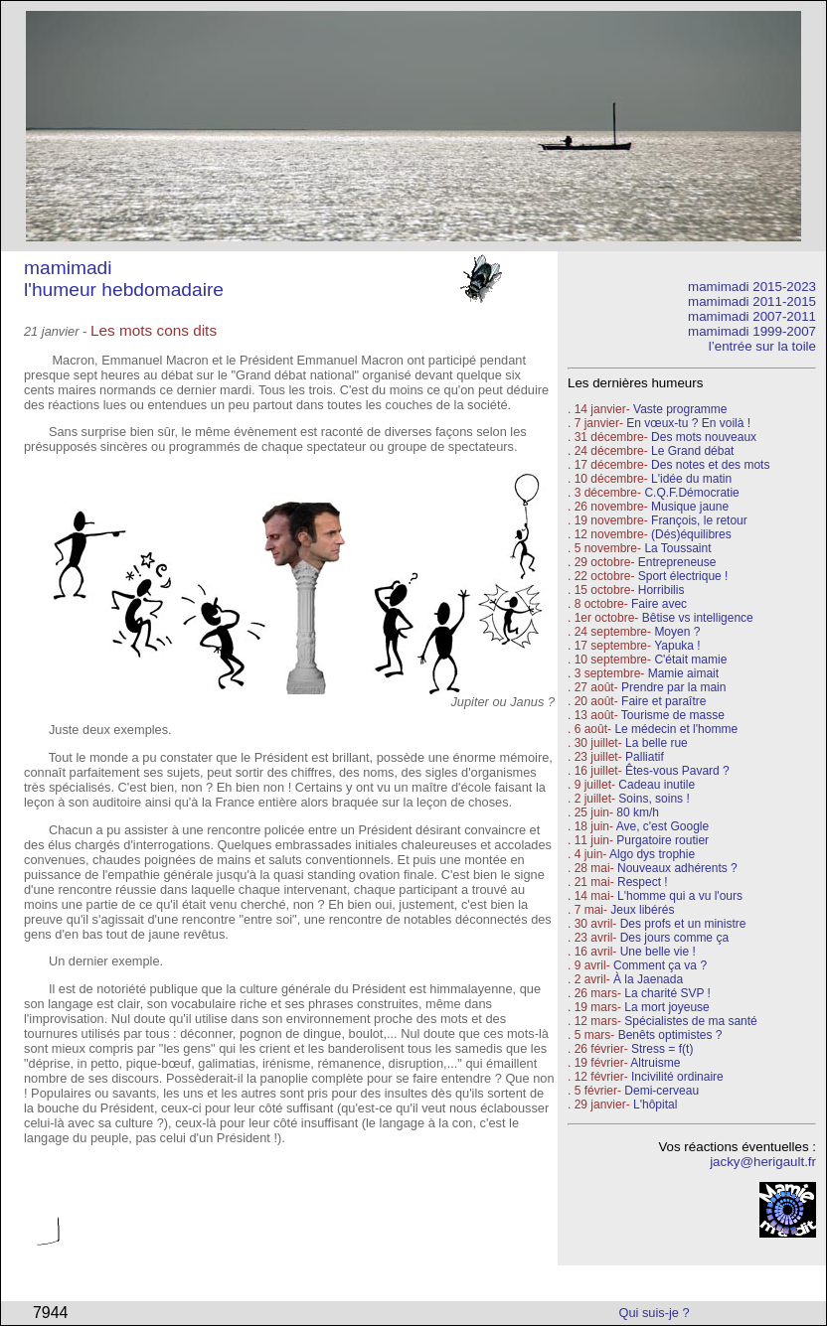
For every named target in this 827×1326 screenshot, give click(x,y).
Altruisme (655, 1063)
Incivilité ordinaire (677, 1077)
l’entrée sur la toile (762, 346)
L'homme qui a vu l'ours (680, 896)
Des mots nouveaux (703, 437)
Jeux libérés (642, 910)
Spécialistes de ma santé (690, 1021)
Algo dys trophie (652, 854)
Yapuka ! (677, 646)
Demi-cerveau (661, 1091)
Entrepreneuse (677, 562)
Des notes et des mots (710, 465)
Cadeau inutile (656, 785)
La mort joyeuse (666, 1007)
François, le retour (699, 520)
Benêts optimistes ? (670, 1035)
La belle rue (656, 743)
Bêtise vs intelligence (697, 618)
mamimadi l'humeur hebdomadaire (124, 278)
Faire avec (659, 604)
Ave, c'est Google (662, 826)
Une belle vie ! (658, 951)
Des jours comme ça (674, 938)
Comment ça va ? (660, 965)
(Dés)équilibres (691, 534)
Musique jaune (690, 507)
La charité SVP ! (667, 993)
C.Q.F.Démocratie (691, 493)
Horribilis (661, 590)
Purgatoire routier (662, 840)
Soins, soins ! (653, 799)
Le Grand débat (692, 451)
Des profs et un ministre (683, 924)
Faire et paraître (663, 701)
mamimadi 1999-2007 (752, 331)
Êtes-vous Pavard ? (677, 771)
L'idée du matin (691, 479)
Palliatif (644, 757)
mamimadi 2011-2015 (752, 301)
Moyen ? (677, 632)
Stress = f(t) (662, 1049)
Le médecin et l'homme (676, 729)
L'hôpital (655, 1104)
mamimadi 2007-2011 (752, 316)
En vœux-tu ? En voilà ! (688, 423)
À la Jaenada (648, 979)
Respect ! (642, 882)
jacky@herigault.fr (763, 1161)
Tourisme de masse (673, 715)
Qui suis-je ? (654, 1312)
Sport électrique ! (683, 576)
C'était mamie (690, 659)
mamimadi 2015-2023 (752, 286)
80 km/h (637, 812)
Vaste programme (680, 409)
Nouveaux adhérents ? (677, 868)
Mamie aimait (683, 673)
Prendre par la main (673, 687)
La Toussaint (677, 548)
